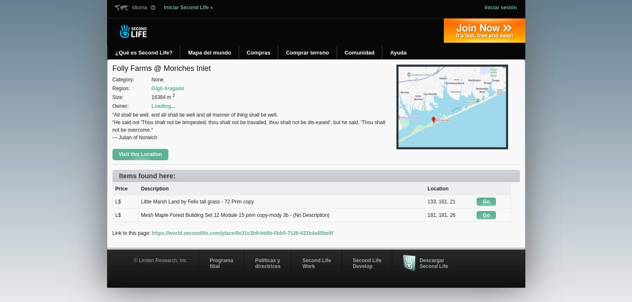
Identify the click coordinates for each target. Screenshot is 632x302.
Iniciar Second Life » (188, 7)
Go (486, 202)
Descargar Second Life (434, 263)
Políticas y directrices (268, 263)
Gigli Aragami (168, 88)
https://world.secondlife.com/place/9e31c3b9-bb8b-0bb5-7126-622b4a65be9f (242, 233)
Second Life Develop (367, 263)
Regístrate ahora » (484, 30)
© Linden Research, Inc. (161, 260)
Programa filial (221, 263)
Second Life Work (316, 263)
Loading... (164, 106)
